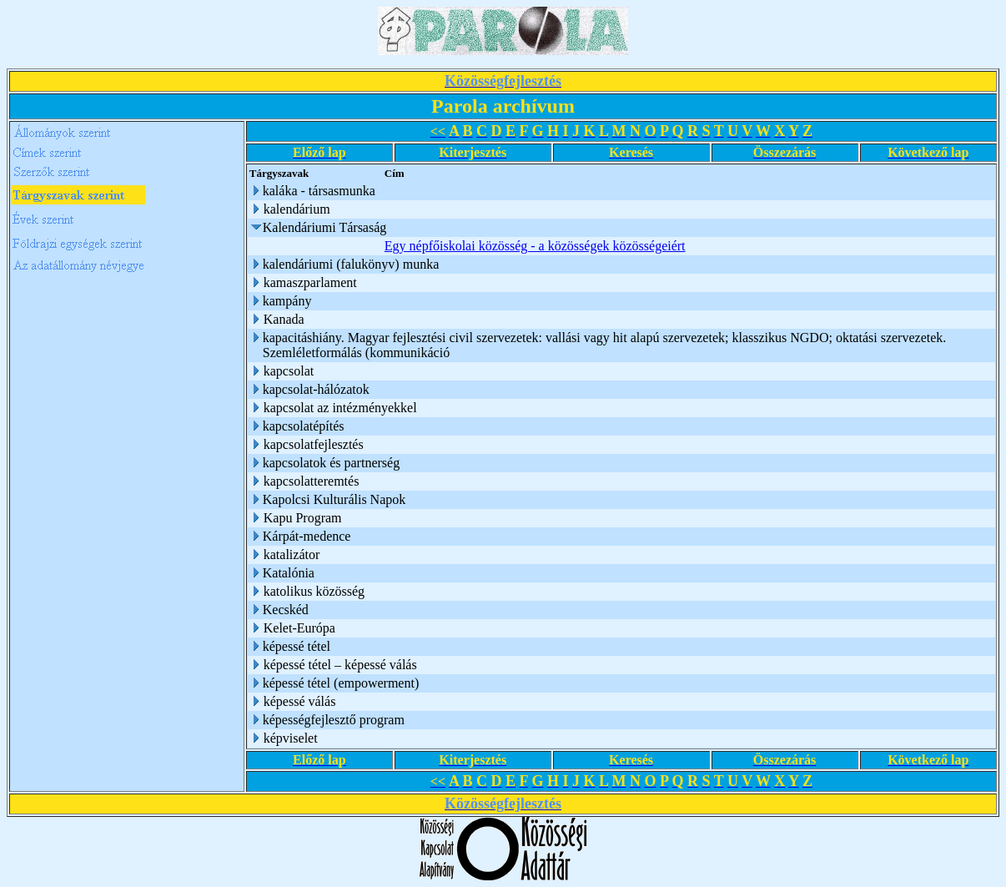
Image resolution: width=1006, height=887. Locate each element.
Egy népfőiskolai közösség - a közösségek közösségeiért (535, 246)
